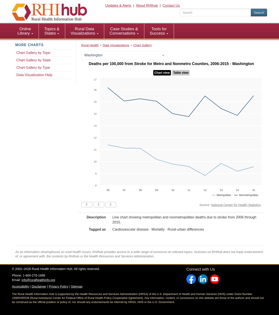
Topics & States (52, 31)
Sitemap (76, 286)
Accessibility (20, 286)
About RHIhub (147, 5)
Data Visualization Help (34, 75)
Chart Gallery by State (33, 60)
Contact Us (171, 5)
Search (259, 12)
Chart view (162, 72)
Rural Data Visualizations (85, 31)
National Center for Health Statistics (236, 205)
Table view (181, 72)
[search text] (215, 12)
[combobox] (124, 55)
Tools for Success (159, 31)
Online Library (25, 31)
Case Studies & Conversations (124, 31)
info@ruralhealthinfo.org (38, 280)
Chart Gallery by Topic (33, 53)
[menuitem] (25, 31)
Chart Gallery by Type (33, 67)
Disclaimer (39, 286)
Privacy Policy (58, 286)
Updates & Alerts (118, 5)
